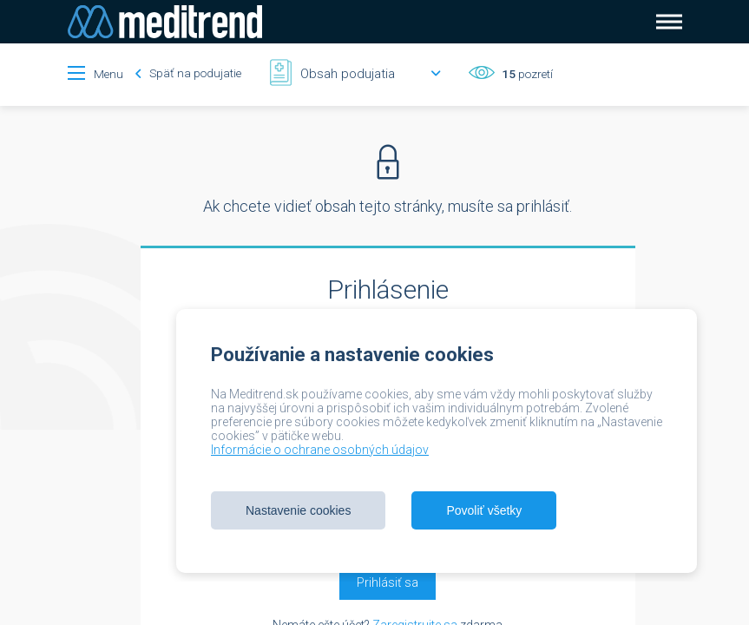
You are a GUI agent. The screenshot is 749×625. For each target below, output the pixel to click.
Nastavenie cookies (298, 510)
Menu (108, 74)
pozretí (526, 74)
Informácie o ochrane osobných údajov (320, 450)
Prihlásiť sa (387, 582)
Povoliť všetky (484, 510)
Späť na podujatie (187, 73)
